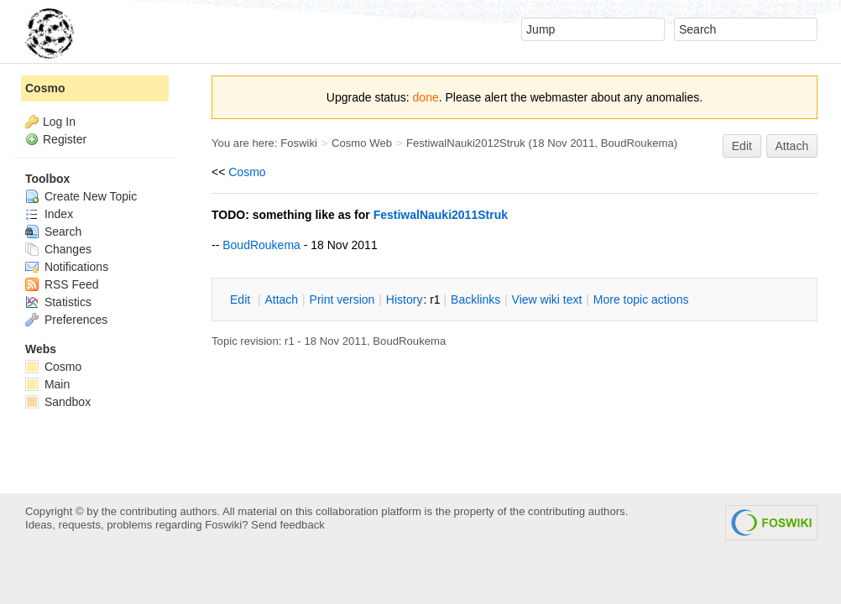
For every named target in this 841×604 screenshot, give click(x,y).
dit (241, 299)
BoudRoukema (637, 143)
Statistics (58, 302)
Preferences (66, 319)
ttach (281, 299)
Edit (742, 146)
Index (49, 214)
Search (53, 231)
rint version (342, 299)
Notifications (66, 266)
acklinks (475, 299)
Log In (59, 121)
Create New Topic (81, 196)
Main (47, 384)
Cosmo (246, 172)
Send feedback (288, 524)
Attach (792, 146)
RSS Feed (61, 284)
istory (404, 299)
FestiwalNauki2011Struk (440, 214)
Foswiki (298, 143)
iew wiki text (547, 299)
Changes (58, 249)
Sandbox (58, 402)
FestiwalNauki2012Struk (465, 143)
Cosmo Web (362, 143)
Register (64, 139)
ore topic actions (641, 299)
